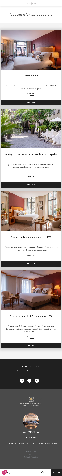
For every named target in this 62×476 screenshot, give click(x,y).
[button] (3, 3)
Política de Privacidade (31, 457)
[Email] (25, 371)
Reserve (56, 473)
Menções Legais (31, 451)
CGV (31, 454)
